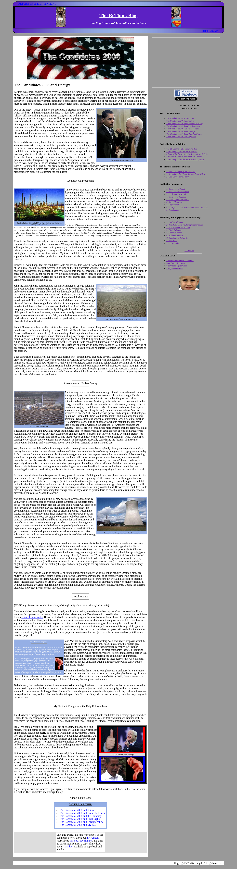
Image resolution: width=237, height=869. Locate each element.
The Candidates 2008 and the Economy (81, 816)
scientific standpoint (32, 617)
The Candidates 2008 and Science (78, 810)
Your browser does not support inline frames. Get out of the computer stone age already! (80, 842)
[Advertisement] (186, 62)
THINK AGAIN (210, 30)
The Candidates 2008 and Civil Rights (80, 819)
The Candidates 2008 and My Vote (78, 824)
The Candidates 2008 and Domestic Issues (82, 813)
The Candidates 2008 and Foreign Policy (81, 821)
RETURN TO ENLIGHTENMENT (37, 3)
